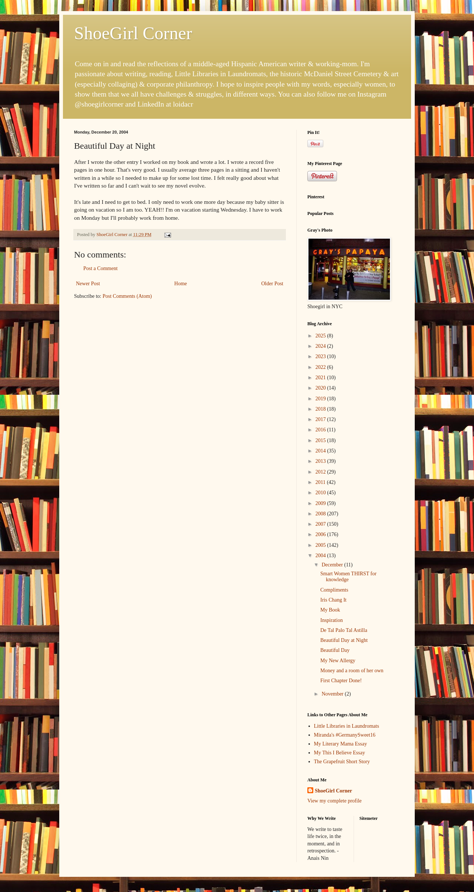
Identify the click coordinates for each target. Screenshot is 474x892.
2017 (321, 419)
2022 (321, 367)
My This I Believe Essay (339, 752)
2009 (321, 503)
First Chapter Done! (341, 680)
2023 (321, 356)
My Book (330, 610)
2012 (321, 472)
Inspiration (331, 620)
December (332, 565)
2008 (321, 513)
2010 (321, 492)
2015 (321, 440)
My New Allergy (338, 660)
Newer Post (88, 283)
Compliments (334, 590)
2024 (321, 346)
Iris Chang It (333, 600)
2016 (321, 429)
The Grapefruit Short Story (342, 761)
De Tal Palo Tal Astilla (343, 630)
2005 (321, 545)
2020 (321, 388)
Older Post (272, 283)
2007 (321, 524)
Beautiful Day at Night (344, 640)
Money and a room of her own (351, 670)
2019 (321, 398)
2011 (321, 482)
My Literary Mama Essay (340, 744)
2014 (321, 451)
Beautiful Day (335, 650)
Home (180, 283)
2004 (321, 555)
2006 (321, 534)
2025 (321, 336)
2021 (321, 377)
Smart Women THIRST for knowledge (348, 577)
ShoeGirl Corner (133, 33)
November (333, 694)
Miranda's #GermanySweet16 (344, 735)
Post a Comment (100, 268)
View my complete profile (334, 801)
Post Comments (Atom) (127, 296)
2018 (321, 409)
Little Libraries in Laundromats (346, 726)
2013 (321, 461)
